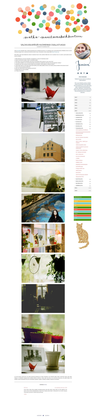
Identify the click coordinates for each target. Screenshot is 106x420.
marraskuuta (80, 115)
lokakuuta (79, 117)
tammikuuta (79, 185)
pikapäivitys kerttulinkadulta (81, 164)
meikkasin (75, 209)
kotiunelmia (78, 172)
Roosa (26, 387)
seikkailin (75, 217)
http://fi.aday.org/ (55, 52)
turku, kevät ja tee (79, 154)
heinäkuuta (79, 123)
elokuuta (78, 121)
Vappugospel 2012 (80, 176)
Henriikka (19, 50)
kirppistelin (76, 201)
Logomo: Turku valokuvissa (81, 150)
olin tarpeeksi (76, 211)
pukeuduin (76, 213)
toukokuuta (79, 128)
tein (74, 219)
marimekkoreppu (79, 166)
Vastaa (25, 394)
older (47, 415)
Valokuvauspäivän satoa (81, 144)
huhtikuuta (79, 179)
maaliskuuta (79, 181)
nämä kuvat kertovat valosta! (82, 174)
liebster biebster (79, 160)
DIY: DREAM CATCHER (81, 152)
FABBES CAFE (79, 162)
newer (39, 415)
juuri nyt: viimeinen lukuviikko (82, 137)
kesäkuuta (79, 126)
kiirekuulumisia (79, 135)
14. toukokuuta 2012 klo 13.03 (61, 387)
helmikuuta (79, 183)
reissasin (75, 215)
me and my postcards (80, 156)
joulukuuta (79, 113)
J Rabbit (77, 158)
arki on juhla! (78, 139)
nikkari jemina (79, 170)
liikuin (75, 205)
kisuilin (75, 203)
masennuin (76, 207)
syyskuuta (79, 119)
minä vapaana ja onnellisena (82, 129)
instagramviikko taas (80, 168)
